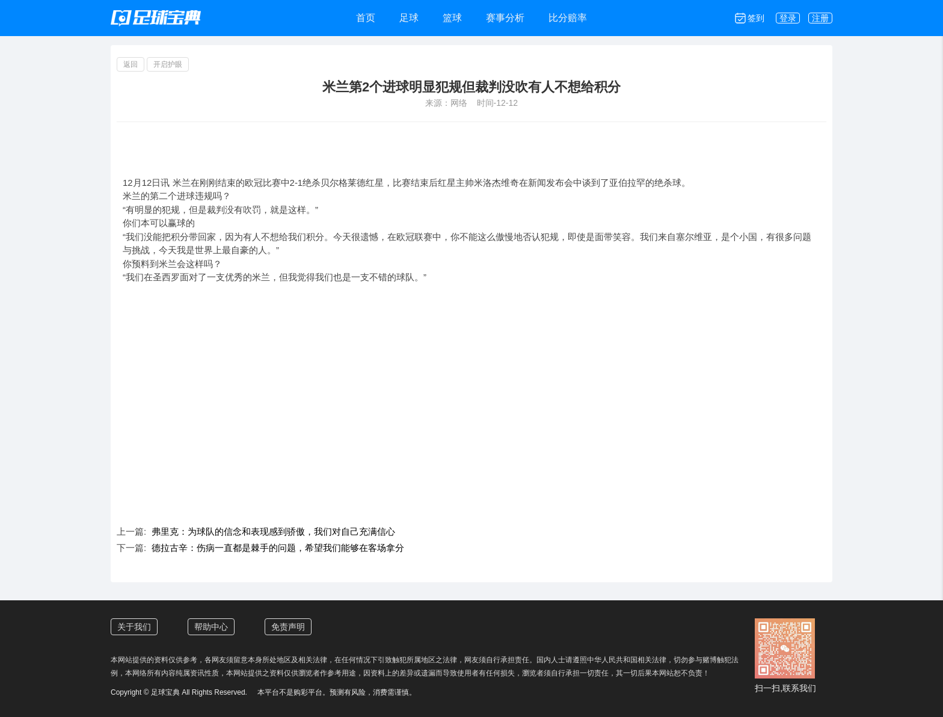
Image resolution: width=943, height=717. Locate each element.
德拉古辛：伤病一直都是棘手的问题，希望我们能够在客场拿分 (278, 548)
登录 (787, 18)
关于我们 (134, 627)
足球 (409, 18)
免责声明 (288, 627)
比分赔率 (567, 18)
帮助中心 (211, 627)
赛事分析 (505, 18)
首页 (365, 18)
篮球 (452, 18)
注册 (820, 18)
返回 (130, 64)
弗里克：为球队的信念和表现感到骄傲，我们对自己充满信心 (273, 531)
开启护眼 (167, 64)
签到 (756, 18)
